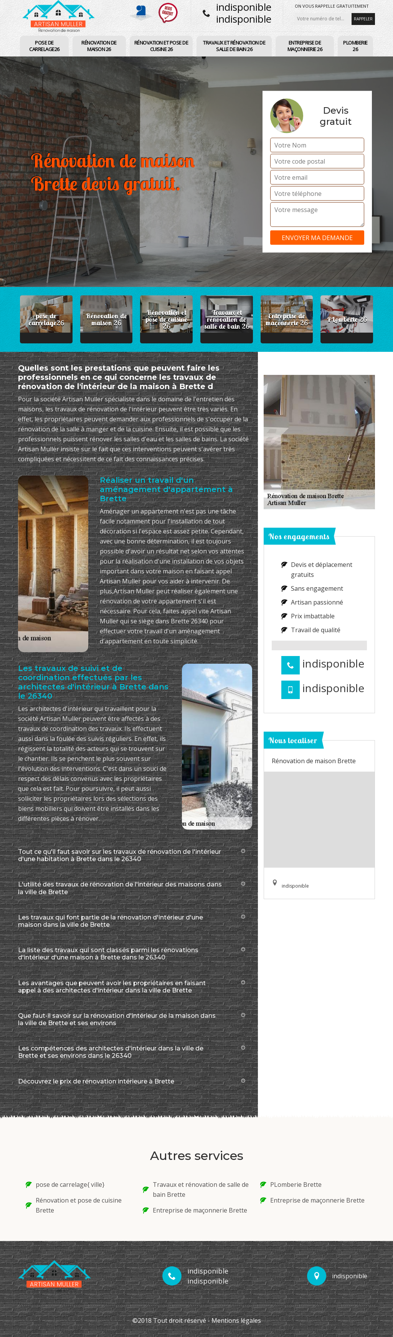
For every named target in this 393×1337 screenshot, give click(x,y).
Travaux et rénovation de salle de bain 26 (234, 46)
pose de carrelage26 (44, 46)
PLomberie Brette (291, 1184)
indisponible (243, 7)
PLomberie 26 (355, 46)
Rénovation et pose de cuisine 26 (161, 46)
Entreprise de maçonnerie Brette (195, 1210)
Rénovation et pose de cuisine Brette (74, 1205)
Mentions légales (236, 1320)
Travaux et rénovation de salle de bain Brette (196, 1189)
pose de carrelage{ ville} (65, 1184)
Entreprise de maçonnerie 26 (304, 46)
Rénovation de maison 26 (99, 46)
